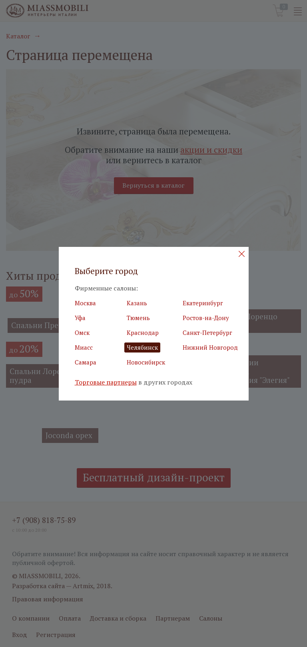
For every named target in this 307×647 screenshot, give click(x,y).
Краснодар (143, 333)
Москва (85, 303)
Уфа (80, 318)
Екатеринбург (203, 303)
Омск (82, 333)
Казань (137, 303)
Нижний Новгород (210, 347)
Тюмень (138, 318)
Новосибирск (146, 362)
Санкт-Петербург (207, 333)
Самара (85, 362)
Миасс (84, 347)
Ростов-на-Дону (206, 318)
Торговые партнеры (106, 382)
